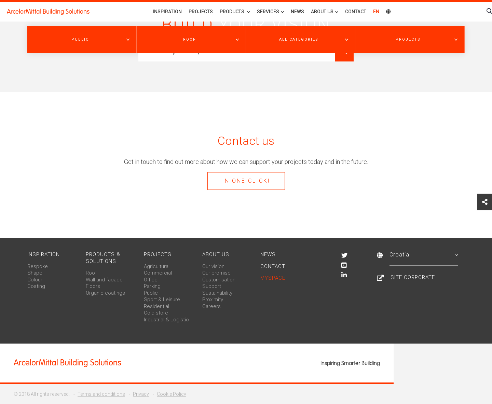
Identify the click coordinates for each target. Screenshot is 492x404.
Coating (36, 286)
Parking (152, 286)
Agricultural (156, 266)
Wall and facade (104, 280)
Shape (34, 273)
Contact (355, 11)
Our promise (216, 273)
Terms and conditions (101, 394)
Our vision (213, 266)
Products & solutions (103, 257)
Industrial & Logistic (166, 320)
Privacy (141, 394)
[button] (82, 39)
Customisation (218, 280)
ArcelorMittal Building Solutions (48, 11)
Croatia (424, 254)
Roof (91, 273)
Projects (201, 11)
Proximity (212, 299)
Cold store (156, 313)
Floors (93, 286)
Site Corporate (413, 277)
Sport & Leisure (162, 299)
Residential (156, 306)
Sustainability (217, 293)
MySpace (272, 278)
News (297, 11)
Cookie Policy (171, 394)
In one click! (246, 181)
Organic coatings (105, 293)
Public (151, 293)
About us (215, 254)
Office (151, 280)
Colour (34, 280)
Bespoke (37, 266)
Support (211, 286)
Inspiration (167, 11)
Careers (211, 306)
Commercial (158, 273)
